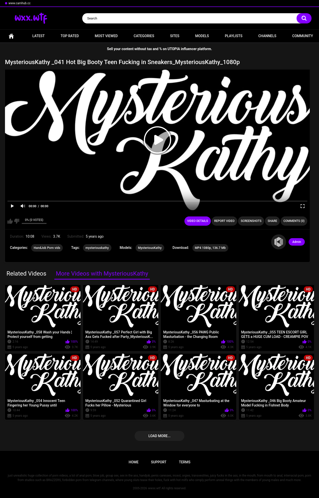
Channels (267, 36)
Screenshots (251, 221)
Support (158, 462)
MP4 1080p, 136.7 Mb (210, 248)
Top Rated (70, 36)
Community (302, 36)
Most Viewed (106, 36)
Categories (144, 36)
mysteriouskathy (97, 248)
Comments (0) (294, 221)
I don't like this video (16, 221)
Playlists (233, 36)
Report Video (224, 221)
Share (272, 221)
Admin (296, 242)
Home (11, 36)
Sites (174, 36)
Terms (184, 462)
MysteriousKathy (150, 248)
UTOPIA (173, 49)
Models (202, 36)
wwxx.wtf (154, 488)
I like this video (10, 221)
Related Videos (26, 273)
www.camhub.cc (19, 3)
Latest (38, 36)
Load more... (160, 436)
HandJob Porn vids (47, 248)
